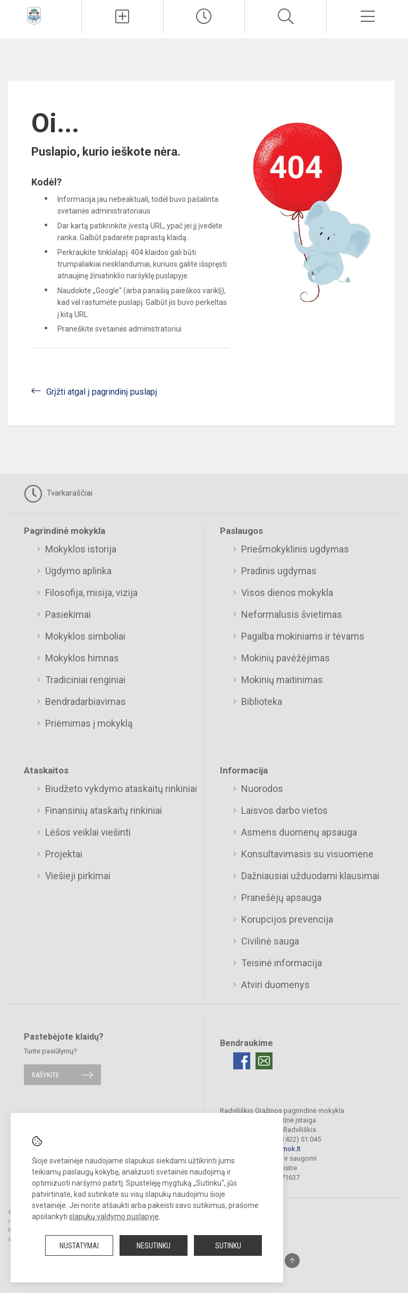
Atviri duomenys (275, 984)
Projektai (63, 854)
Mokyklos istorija (80, 549)
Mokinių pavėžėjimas (285, 657)
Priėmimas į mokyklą (89, 723)
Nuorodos (262, 788)
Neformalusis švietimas (291, 614)
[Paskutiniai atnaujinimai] (204, 16)
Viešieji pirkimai (77, 875)
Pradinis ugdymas (279, 570)
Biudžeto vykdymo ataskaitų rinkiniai (121, 788)
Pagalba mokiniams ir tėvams (302, 636)
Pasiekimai (68, 614)
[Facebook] (241, 1060)
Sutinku (228, 1245)
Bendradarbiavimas (85, 701)
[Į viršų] (292, 1260)
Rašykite (45, 1074)
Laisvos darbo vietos (284, 810)
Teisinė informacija (281, 962)
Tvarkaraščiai (58, 493)
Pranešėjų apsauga (281, 897)
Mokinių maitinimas (282, 679)
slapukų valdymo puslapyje (114, 1216)
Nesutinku (154, 1245)
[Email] (264, 1060)
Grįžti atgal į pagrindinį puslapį (101, 392)
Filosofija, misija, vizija (91, 592)
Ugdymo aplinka (78, 570)
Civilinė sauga (270, 941)
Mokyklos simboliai (85, 636)
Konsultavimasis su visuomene (307, 854)
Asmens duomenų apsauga (299, 832)
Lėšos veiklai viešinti (88, 832)
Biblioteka (261, 701)
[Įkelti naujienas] (122, 16)
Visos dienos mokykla (287, 592)
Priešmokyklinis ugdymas (295, 549)
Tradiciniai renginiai (85, 679)
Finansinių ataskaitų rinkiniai (103, 810)
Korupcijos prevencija (287, 919)
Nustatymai (79, 1245)
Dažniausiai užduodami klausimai (310, 875)
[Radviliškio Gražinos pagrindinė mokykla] (34, 15)
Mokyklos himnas (82, 657)
